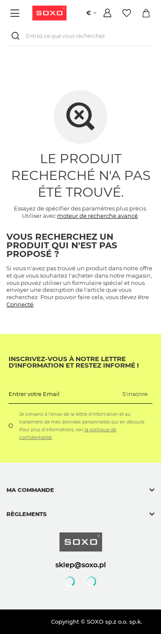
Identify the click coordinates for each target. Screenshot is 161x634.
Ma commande (30, 489)
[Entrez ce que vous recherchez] (80, 36)
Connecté (19, 304)
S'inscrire (135, 393)
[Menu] (16, 13)
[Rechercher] (17, 36)
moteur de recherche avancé (97, 215)
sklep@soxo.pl (80, 564)
